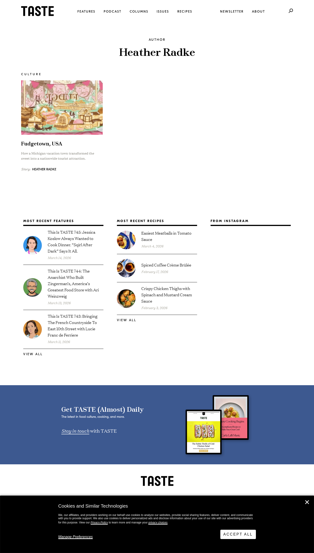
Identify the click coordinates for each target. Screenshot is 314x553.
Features (86, 11)
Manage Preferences (75, 537)
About (258, 11)
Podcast (112, 11)
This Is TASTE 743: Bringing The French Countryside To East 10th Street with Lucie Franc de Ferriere (73, 325)
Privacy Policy (99, 522)
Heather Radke (44, 169)
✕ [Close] (307, 502)
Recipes (184, 11)
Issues (163, 11)
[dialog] (157, 524)
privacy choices (157, 522)
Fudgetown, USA (41, 144)
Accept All (238, 534)
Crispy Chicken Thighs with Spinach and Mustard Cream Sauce (166, 294)
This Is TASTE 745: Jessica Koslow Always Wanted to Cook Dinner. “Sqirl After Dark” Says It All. (71, 241)
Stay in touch (75, 430)
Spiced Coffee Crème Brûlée (166, 265)
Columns (139, 11)
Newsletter (232, 11)
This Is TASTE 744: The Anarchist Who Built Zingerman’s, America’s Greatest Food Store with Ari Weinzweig (73, 283)
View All (33, 354)
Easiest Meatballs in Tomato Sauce (166, 236)
